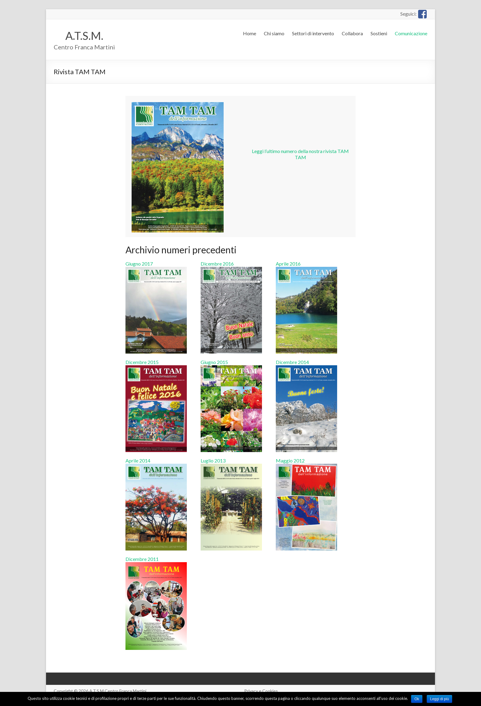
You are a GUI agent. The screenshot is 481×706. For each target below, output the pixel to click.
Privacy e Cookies (261, 690)
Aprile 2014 (156, 464)
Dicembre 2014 (306, 365)
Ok (416, 699)
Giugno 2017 (156, 267)
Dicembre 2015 (156, 365)
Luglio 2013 (231, 464)
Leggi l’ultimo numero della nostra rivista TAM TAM (300, 154)
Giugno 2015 (231, 365)
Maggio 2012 (306, 464)
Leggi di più (439, 699)
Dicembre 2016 (231, 267)
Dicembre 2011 (156, 562)
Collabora (352, 33)
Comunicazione (411, 33)
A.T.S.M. (84, 35)
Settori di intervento (313, 33)
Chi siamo (274, 33)
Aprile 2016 (306, 267)
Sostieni (379, 33)
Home (249, 33)
